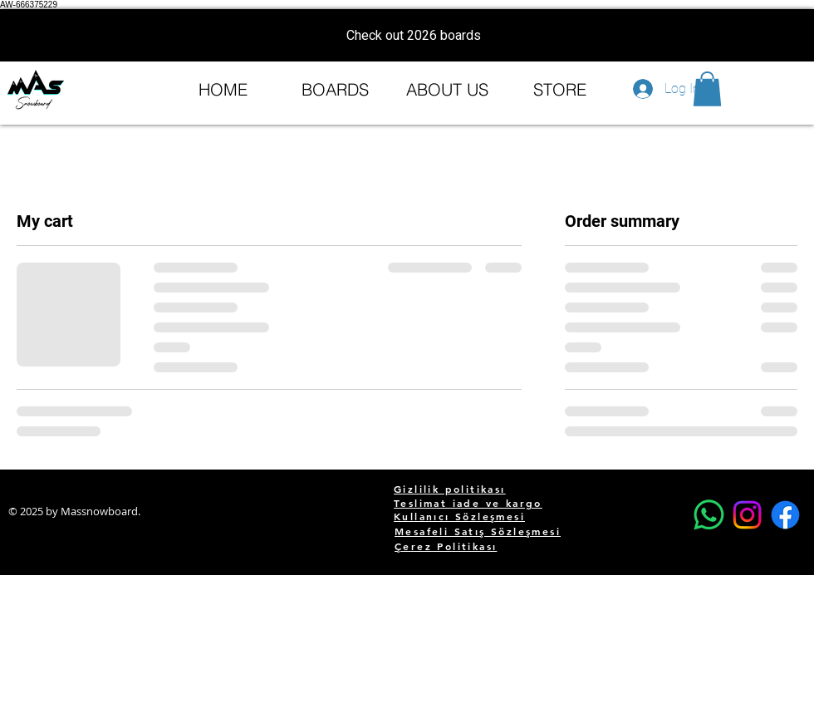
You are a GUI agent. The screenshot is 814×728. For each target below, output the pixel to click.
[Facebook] (785, 515)
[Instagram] (747, 515)
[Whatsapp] (709, 515)
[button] (707, 88)
